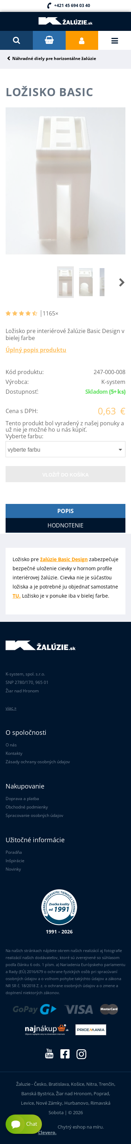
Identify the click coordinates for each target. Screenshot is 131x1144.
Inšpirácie (15, 861)
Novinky (13, 869)
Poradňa (14, 852)
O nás (11, 745)
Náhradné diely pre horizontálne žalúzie (54, 58)
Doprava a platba (22, 799)
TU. (17, 595)
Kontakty (14, 753)
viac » (11, 708)
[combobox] (65, 449)
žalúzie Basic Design (64, 559)
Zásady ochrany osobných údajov (38, 762)
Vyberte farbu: (24, 436)
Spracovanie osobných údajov (34, 815)
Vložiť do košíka (65, 475)
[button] (114, 282)
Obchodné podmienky (27, 807)
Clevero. (47, 1132)
